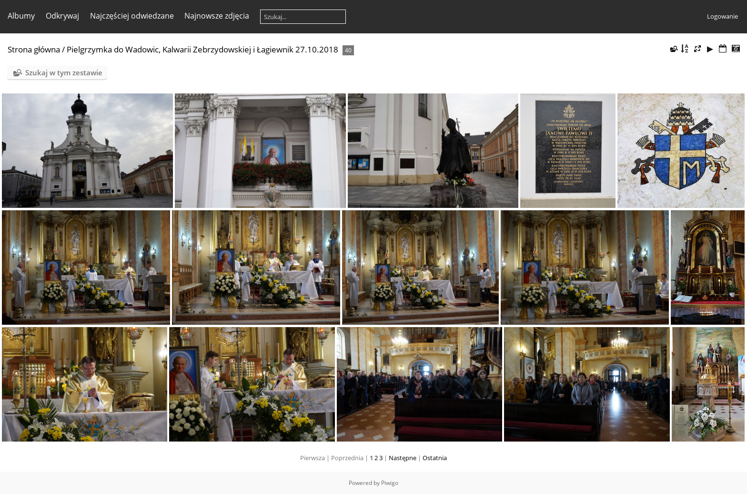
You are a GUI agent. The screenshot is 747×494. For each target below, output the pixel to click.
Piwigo (389, 483)
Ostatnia (435, 457)
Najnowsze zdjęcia (216, 15)
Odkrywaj (62, 15)
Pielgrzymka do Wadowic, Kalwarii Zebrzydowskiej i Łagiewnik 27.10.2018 (202, 49)
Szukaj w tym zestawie (63, 72)
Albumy (21, 15)
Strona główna (34, 49)
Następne (402, 457)
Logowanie (722, 16)
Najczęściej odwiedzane (132, 15)
